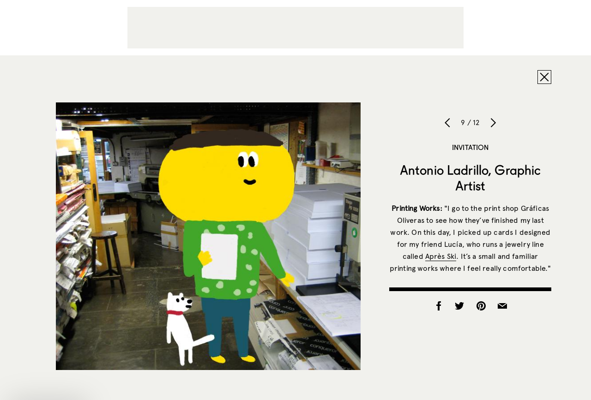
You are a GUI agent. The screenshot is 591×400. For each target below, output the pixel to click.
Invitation (470, 147)
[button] (48, 388)
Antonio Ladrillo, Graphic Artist (470, 177)
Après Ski (440, 256)
